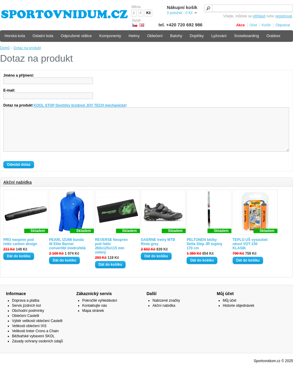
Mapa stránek (93, 320)
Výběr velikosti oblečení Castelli (37, 330)
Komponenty (110, 36)
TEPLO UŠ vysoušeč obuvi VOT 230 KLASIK (250, 253)
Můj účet (229, 309)
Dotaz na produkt (27, 48)
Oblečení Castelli (25, 325)
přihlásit (259, 16)
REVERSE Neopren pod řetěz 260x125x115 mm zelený (111, 255)
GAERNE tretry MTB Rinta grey (158, 251)
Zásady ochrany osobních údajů (37, 350)
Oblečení (155, 36)
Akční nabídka (17, 191)
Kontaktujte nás (94, 314)
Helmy (134, 36)
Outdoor (273, 36)
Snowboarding (246, 36)
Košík (266, 25)
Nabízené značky (166, 309)
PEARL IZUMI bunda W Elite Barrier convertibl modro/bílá (67, 253)
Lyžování (219, 36)
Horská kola (14, 36)
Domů (5, 48)
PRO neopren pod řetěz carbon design (20, 251)
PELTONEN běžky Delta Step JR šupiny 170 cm (204, 253)
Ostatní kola (43, 36)
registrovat (283, 16)
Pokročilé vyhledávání (99, 309)
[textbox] (248, 8)
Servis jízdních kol (26, 314)
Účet (253, 25)
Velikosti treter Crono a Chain (35, 340)
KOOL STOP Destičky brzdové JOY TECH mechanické (79, 105)
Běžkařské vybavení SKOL (33, 345)
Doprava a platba (25, 309)
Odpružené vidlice (76, 36)
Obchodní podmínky (28, 320)
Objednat (282, 25)
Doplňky (197, 36)
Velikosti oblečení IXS (29, 335)
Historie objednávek (238, 314)
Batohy (176, 36)
